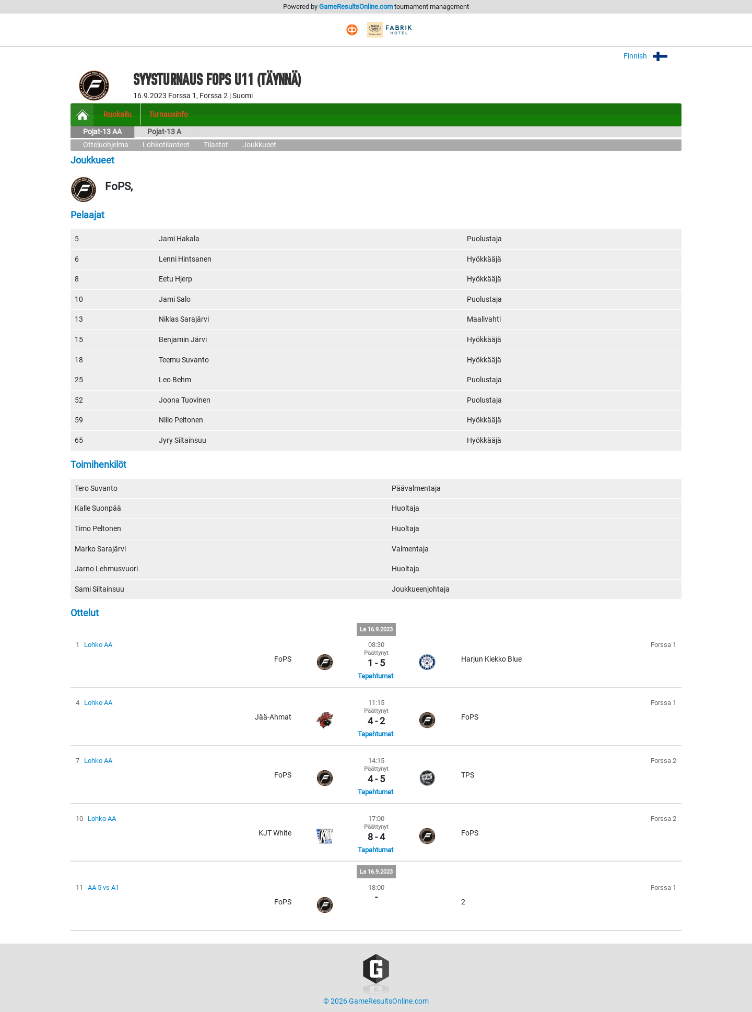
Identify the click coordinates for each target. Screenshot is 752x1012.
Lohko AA (98, 645)
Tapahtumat (375, 676)
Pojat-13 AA (102, 131)
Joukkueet (259, 144)
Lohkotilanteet (166, 144)
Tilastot (216, 144)
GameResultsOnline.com (356, 6)
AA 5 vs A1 (103, 887)
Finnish (653, 56)
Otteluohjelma (105, 144)
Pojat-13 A (164, 131)
